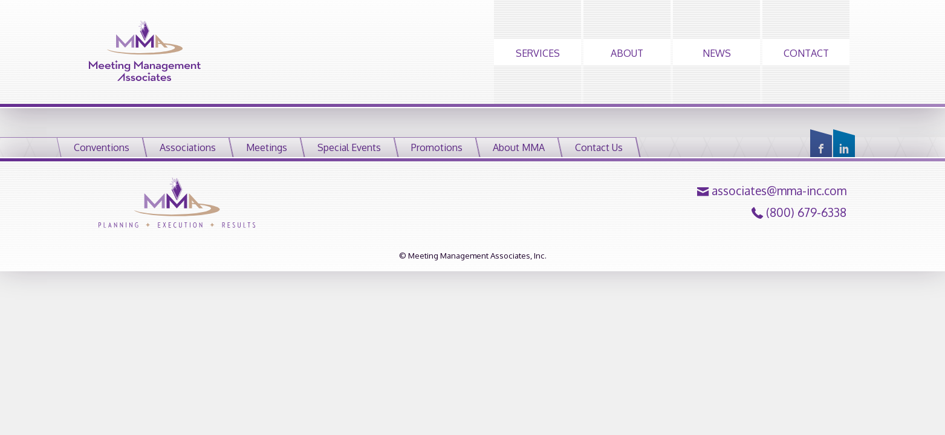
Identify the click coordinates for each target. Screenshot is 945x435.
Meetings (266, 147)
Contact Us (599, 147)
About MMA (519, 147)
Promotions (437, 147)
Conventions (101, 147)
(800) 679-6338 (806, 212)
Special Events (349, 147)
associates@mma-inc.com (779, 191)
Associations (188, 147)
